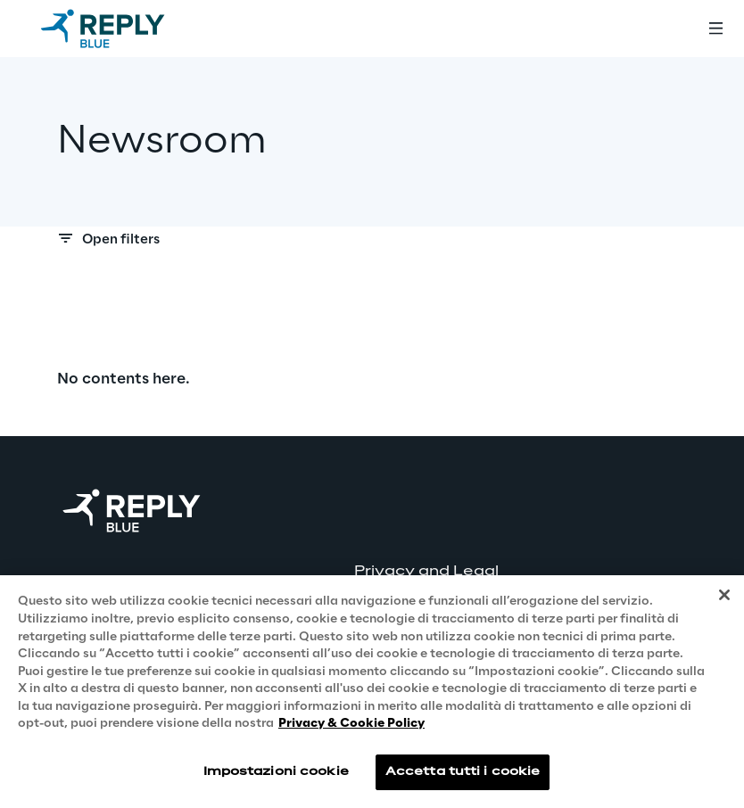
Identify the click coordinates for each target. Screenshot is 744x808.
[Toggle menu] (715, 28)
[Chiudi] (724, 595)
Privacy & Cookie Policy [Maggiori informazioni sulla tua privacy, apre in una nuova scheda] (351, 723)
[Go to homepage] (120, 28)
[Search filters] (372, 243)
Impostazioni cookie (276, 772)
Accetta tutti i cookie (463, 772)
